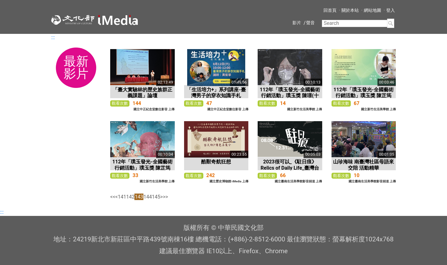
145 (156, 197)
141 (122, 197)
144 (147, 197)
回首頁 (329, 10)
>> (165, 197)
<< (112, 197)
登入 (390, 10)
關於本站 (350, 10)
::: (53, 37)
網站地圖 (372, 10)
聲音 (310, 22)
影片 (296, 22)
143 (139, 197)
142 (130, 197)
